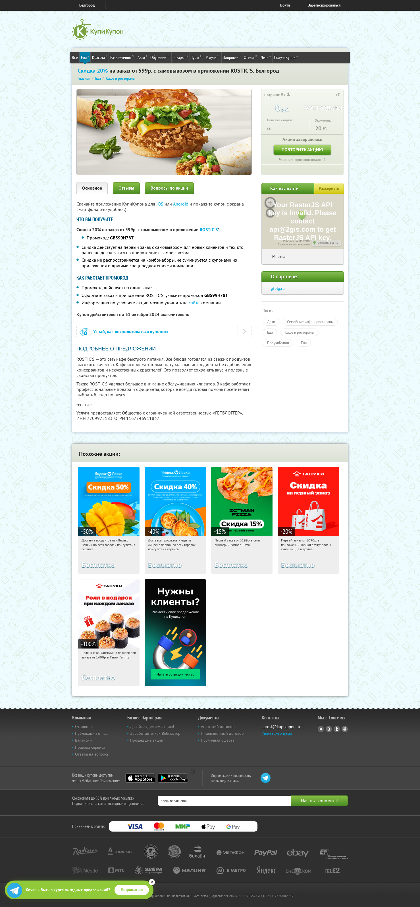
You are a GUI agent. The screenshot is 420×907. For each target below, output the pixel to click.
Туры (197, 57)
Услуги (213, 57)
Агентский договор (218, 726)
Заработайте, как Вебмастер (155, 733)
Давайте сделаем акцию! (152, 726)
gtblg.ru (278, 288)
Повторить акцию (302, 150)
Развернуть (329, 188)
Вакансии (83, 740)
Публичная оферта (217, 740)
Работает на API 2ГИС (296, 241)
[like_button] (332, 95)
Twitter (337, 729)
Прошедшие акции (146, 740)
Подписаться (132, 889)
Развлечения (122, 57)
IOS (160, 204)
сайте (194, 302)
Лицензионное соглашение (294, 244)
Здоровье (232, 57)
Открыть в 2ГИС (328, 242)
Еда (85, 57)
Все (75, 57)
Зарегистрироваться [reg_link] (324, 5)
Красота (99, 57)
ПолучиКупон (286, 57)
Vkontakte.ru (329, 729)
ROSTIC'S (209, 230)
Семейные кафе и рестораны (310, 321)
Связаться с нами (277, 733)
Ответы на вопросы (92, 754)
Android (181, 204)
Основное (92, 188)
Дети (266, 57)
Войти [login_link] (285, 5)
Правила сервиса (90, 747)
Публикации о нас (91, 733)
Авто (142, 57)
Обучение (160, 57)
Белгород (87, 5)
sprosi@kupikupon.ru (281, 726)
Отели (250, 57)
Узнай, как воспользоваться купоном (130, 332)
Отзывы (126, 188)
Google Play (173, 778)
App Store (140, 778)
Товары (180, 57)
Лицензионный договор (222, 733)
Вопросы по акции (169, 188)
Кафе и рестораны (299, 332)
